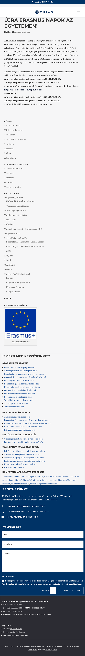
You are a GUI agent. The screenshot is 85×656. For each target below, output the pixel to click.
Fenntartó (9, 144)
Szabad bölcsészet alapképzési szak (19, 400)
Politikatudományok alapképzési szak (19, 393)
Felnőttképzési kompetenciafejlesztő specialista (24, 451)
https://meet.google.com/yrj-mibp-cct (22, 89)
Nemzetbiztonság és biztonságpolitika (20, 464)
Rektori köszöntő (12, 125)
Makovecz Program (15, 287)
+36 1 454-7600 (16, 629)
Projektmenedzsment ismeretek (44, 480)
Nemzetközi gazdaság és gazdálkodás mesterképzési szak (27, 423)
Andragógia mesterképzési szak (17, 417)
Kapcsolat (9, 148)
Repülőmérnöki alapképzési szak (17, 397)
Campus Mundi (13, 291)
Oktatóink (9, 182)
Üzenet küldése (71, 591)
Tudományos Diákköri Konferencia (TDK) (23, 229)
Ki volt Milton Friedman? (15, 139)
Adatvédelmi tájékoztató (54, 646)
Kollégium (9, 224)
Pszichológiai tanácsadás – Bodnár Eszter (25, 241)
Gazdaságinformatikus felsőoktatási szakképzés (23, 439)
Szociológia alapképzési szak (16, 403)
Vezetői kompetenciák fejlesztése (43, 483)
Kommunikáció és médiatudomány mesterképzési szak (26, 420)
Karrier (9, 277)
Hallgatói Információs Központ (20, 201)
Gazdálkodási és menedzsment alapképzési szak (24, 374)
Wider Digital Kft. (51, 650)
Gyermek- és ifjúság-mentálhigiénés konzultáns (24, 457)
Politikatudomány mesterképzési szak (19, 430)
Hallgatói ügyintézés (13, 197)
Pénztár (8, 260)
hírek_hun (26, 32)
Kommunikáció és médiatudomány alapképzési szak (25, 377)
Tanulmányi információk (15, 215)
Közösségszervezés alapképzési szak (19, 380)
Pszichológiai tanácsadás (15, 238)
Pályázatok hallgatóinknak (18, 282)
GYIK (8, 251)
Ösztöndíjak (9, 264)
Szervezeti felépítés (13, 168)
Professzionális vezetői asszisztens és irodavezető (24, 461)
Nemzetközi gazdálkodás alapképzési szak (21, 384)
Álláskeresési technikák (12, 476)
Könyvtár (8, 255)
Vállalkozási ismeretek (20, 483)
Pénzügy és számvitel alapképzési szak (20, 390)
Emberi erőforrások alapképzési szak (19, 367)
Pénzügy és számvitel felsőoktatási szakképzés (23, 442)
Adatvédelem (10, 157)
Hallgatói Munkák (12, 233)
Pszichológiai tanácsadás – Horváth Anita (25, 246)
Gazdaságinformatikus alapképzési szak (20, 371)
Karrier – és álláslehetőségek (17, 274)
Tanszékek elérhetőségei (17, 205)
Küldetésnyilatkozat (13, 130)
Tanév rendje (10, 219)
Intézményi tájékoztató (15, 210)
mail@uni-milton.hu (17, 632)
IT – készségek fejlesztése (32, 476)
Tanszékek (9, 177)
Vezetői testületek (12, 187)
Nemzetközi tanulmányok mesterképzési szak (23, 426)
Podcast (8, 153)
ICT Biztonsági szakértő (14, 467)
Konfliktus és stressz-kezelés (56, 476)
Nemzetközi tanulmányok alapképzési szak (22, 387)
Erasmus (17, 32)
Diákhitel (8, 269)
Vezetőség (9, 173)
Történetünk (10, 134)
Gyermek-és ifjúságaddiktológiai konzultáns (22, 454)
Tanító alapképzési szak (14, 406)
